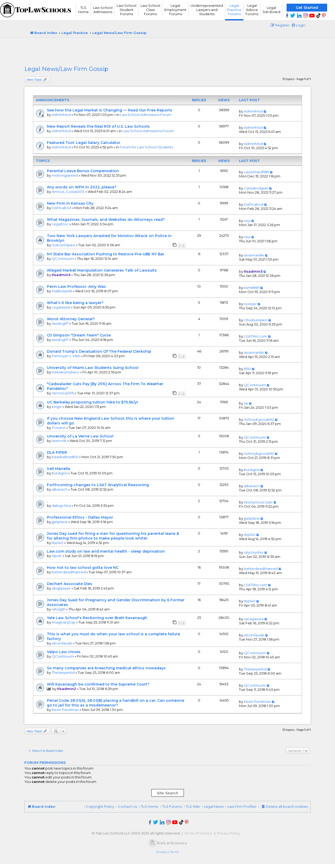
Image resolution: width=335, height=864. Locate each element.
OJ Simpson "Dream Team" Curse (79, 335)
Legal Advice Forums (251, 9)
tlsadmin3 (61, 275)
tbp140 (57, 543)
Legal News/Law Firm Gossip (66, 68)
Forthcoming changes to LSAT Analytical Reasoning (98, 485)
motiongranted (65, 175)
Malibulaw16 (62, 291)
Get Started (307, 7)
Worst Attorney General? (71, 319)
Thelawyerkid (63, 672)
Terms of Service (198, 833)
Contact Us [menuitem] (127, 806)
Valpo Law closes (64, 651)
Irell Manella (58, 468)
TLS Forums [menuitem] (172, 806)
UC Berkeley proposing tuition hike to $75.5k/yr (92, 402)
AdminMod (61, 115)
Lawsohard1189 (256, 172)
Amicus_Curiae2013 (68, 191)
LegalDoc (60, 224)
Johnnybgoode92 (259, 419)
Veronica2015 (63, 393)
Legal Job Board (271, 9)
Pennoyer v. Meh (66, 356)
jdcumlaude (62, 643)
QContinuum (63, 258)
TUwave (58, 427)
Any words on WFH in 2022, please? (81, 187)
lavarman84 (254, 255)
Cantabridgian (256, 188)
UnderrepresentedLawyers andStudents (207, 9)
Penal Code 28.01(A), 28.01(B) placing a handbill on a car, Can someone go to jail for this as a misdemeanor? (115, 703)
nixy (247, 220)
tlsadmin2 (66, 689)
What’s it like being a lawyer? (75, 302)
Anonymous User (258, 502)
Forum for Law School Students (146, 147)
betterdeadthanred (69, 572)
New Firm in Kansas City (70, 203)
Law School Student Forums (126, 9)
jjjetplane (60, 522)
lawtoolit (59, 441)
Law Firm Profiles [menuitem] (241, 806)
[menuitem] (298, 25)
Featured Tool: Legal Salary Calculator (83, 142)
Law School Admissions (103, 9)
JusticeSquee (63, 245)
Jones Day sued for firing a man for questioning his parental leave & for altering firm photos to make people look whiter (113, 536)
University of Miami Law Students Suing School (92, 367)
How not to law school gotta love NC (83, 567)
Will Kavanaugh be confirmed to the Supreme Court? (98, 684)
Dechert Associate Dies (69, 583)
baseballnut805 (65, 457)
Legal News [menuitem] (214, 806)
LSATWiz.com (255, 336)
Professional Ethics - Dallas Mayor (80, 517)
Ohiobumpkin (255, 320)
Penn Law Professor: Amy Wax (76, 286)
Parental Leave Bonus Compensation (83, 171)
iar (246, 403)
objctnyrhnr (254, 552)
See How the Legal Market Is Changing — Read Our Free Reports (109, 110)
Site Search (167, 793)
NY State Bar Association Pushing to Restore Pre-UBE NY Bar (105, 254)
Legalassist (61, 307)
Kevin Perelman (65, 710)
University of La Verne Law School (80, 436)
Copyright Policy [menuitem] (100, 806)
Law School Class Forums (150, 9)
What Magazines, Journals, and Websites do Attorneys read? (106, 219)
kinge (57, 407)
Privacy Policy (228, 833)
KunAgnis (60, 473)
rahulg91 (58, 609)
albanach (60, 489)
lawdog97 (60, 323)
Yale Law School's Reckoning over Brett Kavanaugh (97, 617)
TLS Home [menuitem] (149, 806)
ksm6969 (251, 287)
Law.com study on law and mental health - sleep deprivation (106, 551)
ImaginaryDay (63, 622)
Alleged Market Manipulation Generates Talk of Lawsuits (102, 270)
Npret (57, 556)
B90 (247, 369)
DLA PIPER (57, 452)
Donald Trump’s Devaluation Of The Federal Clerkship (99, 351)
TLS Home (83, 9)
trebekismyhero (65, 372)
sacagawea (254, 619)
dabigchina (61, 505)
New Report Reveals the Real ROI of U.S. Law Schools (98, 126)
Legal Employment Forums (175, 9)
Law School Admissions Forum (145, 115)
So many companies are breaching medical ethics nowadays (106, 668)
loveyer (250, 304)
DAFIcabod (61, 208)
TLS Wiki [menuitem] (193, 806)
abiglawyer (61, 588)
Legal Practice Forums (234, 9)
